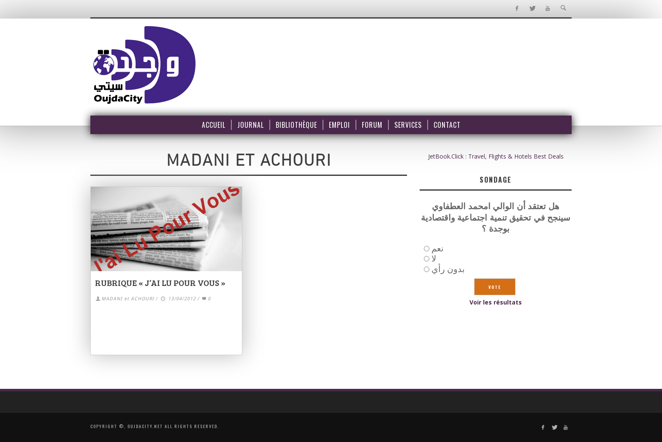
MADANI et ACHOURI (127, 299)
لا (433, 258)
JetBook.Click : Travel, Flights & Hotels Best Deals (496, 156)
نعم (437, 248)
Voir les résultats (495, 302)
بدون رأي (448, 269)
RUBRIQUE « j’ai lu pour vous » (160, 282)
